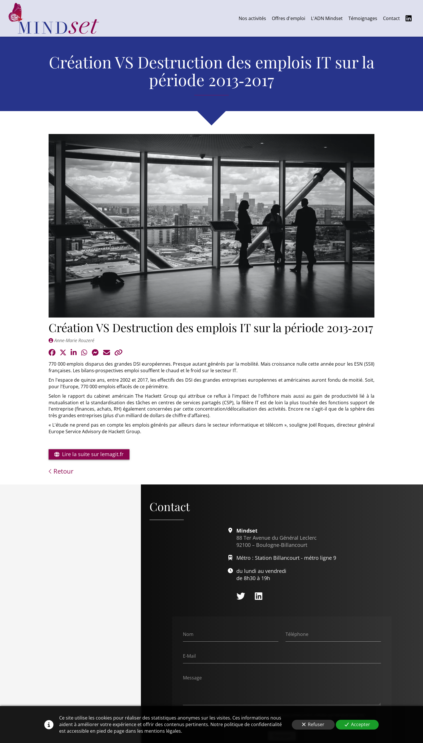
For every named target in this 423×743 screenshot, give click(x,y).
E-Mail (189, 656)
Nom (188, 634)
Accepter (357, 724)
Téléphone (297, 634)
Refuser (313, 724)
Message (192, 678)
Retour (61, 471)
